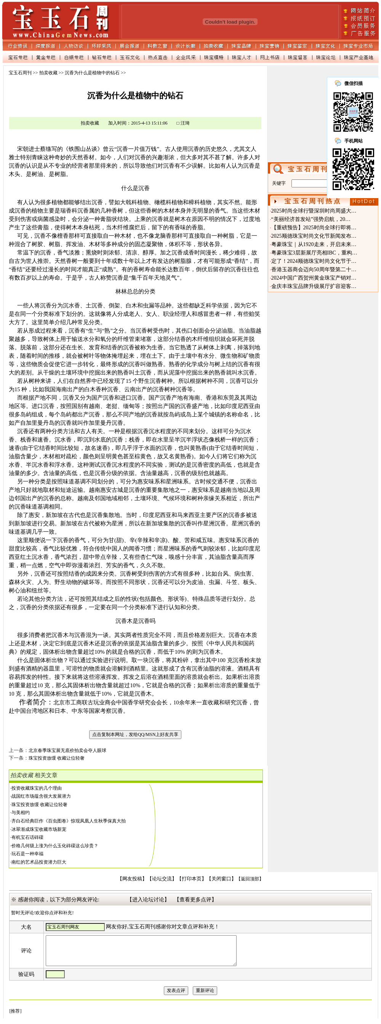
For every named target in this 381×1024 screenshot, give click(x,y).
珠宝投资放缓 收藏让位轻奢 (39, 804)
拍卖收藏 (48, 72)
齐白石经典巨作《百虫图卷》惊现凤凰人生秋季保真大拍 (68, 821)
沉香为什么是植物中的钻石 (92, 72)
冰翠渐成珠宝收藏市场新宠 (38, 829)
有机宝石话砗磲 (27, 837)
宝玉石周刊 (20, 72)
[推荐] (15, 1016)
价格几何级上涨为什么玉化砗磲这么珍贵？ (54, 845)
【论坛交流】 (162, 879)
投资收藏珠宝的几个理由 (36, 788)
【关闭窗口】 (221, 879)
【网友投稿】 (132, 879)
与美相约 (20, 812)
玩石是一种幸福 (27, 853)
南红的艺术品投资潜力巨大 (38, 862)
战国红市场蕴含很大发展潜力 (41, 796)
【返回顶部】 (250, 879)
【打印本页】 (192, 879)
